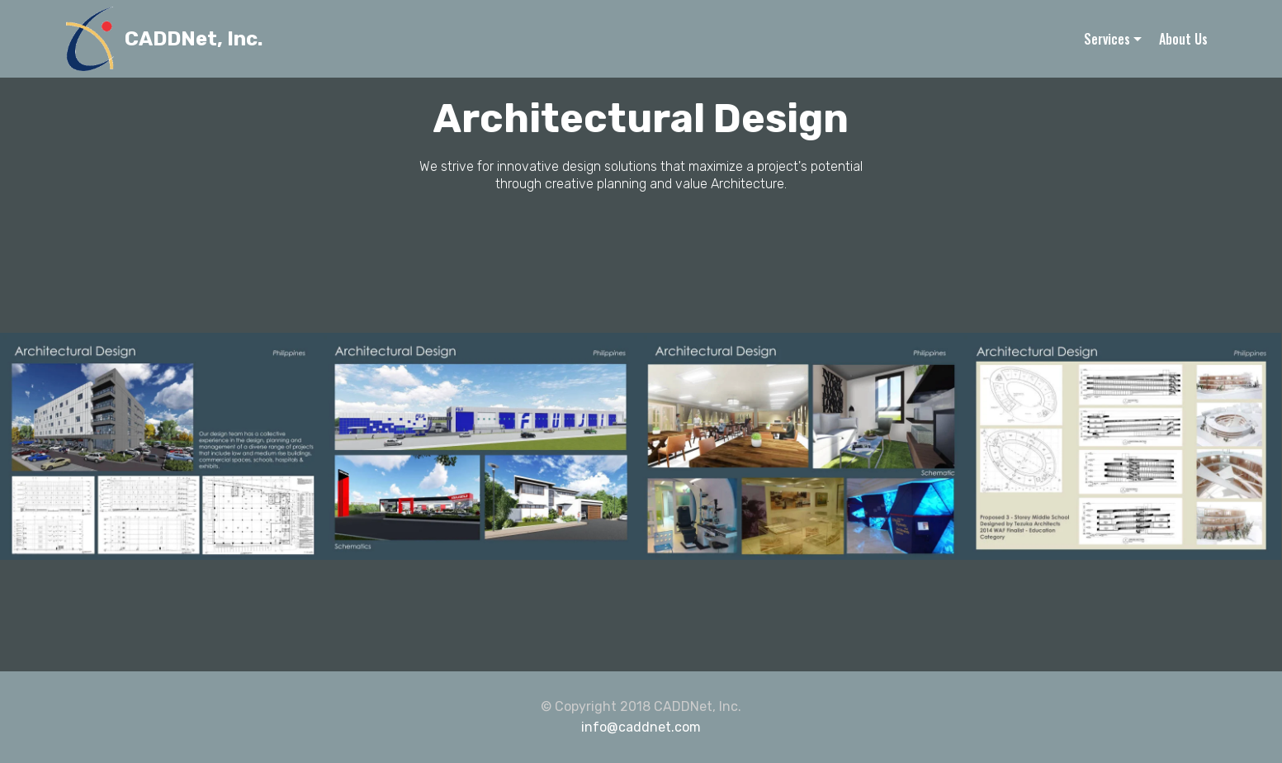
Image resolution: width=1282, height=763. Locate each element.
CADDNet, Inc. (194, 39)
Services (1107, 39)
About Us (1183, 39)
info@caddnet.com (641, 727)
